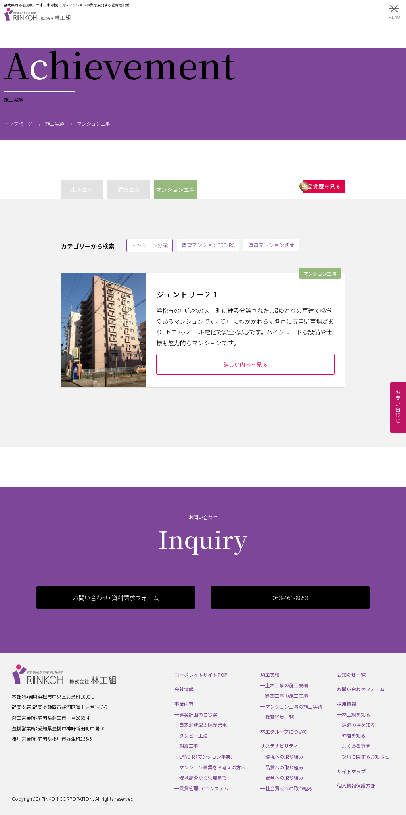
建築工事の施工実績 (286, 695)
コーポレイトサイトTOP (201, 674)
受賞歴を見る (324, 186)
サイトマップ (351, 771)
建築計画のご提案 (198, 714)
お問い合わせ (398, 406)
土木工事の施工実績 (286, 685)
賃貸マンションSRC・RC (208, 245)
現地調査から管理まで (203, 777)
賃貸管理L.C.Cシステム (203, 788)
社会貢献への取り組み (289, 788)
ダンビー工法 (193, 735)
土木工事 (82, 189)
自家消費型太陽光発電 (203, 724)
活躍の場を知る (358, 724)
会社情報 (183, 689)
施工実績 (54, 123)
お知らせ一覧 (351, 674)
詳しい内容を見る (245, 364)
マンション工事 (175, 189)
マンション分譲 (150, 245)
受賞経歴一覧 (279, 716)
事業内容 (183, 703)
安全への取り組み (284, 777)
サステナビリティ (279, 745)
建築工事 (129, 189)
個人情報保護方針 (356, 785)
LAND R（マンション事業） (206, 756)
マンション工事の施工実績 (293, 706)
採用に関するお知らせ (365, 756)
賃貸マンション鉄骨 (271, 245)
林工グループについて (284, 731)
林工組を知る (356, 714)
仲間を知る (354, 735)
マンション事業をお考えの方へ (212, 767)
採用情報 (346, 703)
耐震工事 (188, 745)
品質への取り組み (284, 767)
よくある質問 (356, 745)
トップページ (18, 123)
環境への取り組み (284, 756)
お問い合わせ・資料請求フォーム (116, 597)
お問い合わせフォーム (361, 689)
